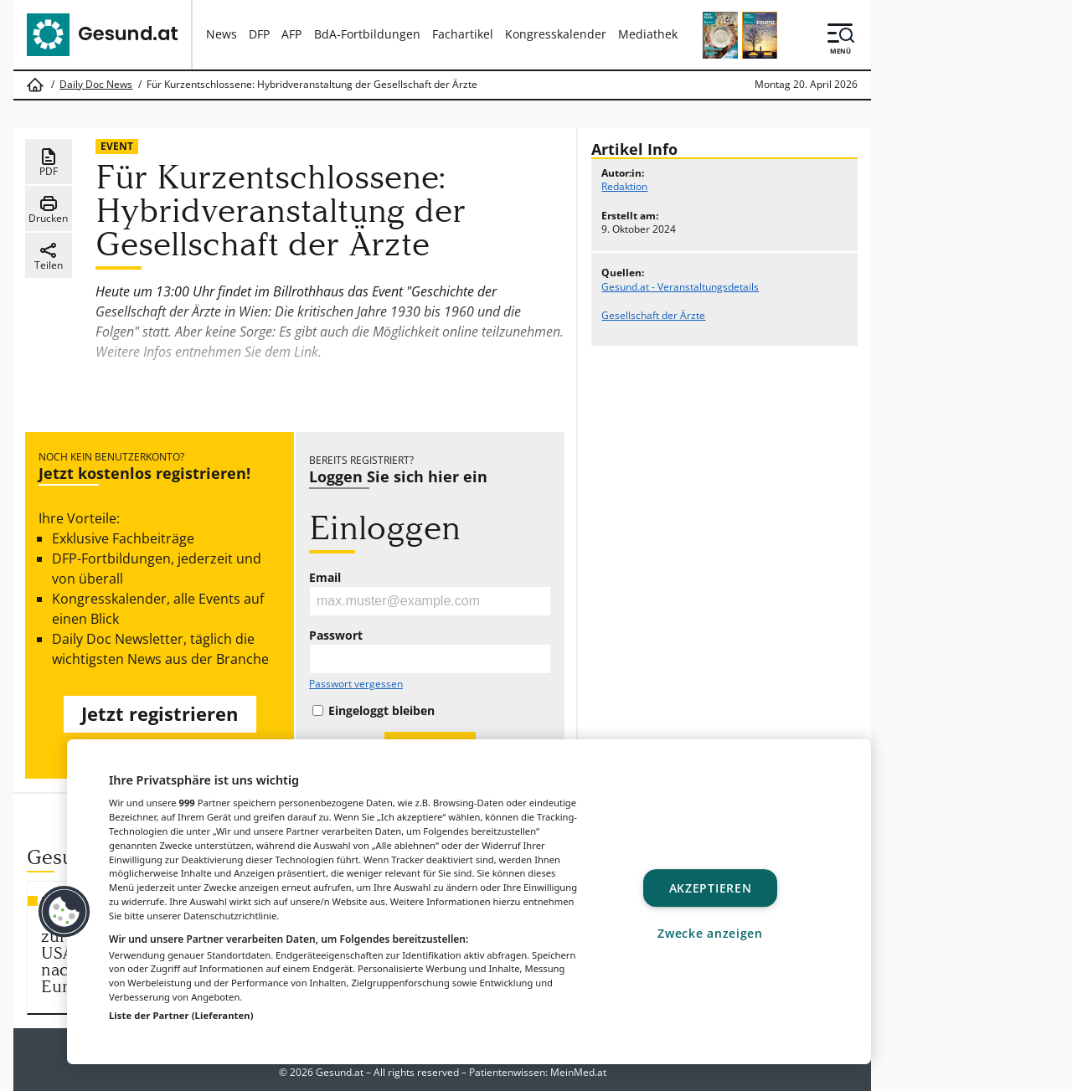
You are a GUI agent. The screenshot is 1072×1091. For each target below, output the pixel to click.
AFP (291, 34)
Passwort (336, 635)
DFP (259, 34)
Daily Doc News (95, 85)
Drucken (48, 209)
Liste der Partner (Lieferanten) (181, 1015)
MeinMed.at (578, 1072)
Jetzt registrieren (159, 714)
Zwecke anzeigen (710, 933)
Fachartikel (462, 34)
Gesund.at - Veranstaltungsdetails (680, 287)
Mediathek (648, 34)
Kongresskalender (555, 34)
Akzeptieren (710, 888)
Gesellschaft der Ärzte (653, 315)
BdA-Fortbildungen (367, 34)
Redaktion (624, 186)
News (221, 34)
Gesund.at (339, 1072)
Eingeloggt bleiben (381, 711)
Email (325, 578)
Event (116, 146)
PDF (49, 162)
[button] (64, 912)
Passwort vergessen (356, 684)
